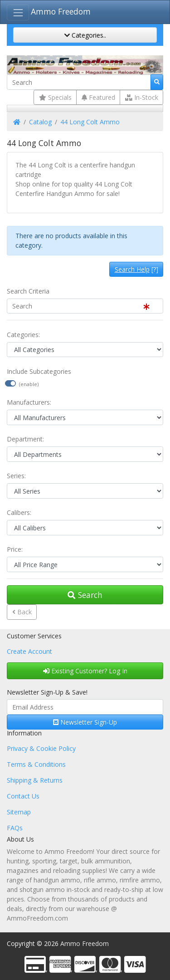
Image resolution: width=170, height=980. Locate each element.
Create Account (29, 651)
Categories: (23, 334)
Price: (15, 549)
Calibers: (19, 512)
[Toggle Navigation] (18, 12)
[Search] (79, 82)
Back (22, 612)
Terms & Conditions (36, 764)
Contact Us (23, 796)
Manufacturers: (29, 402)
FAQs (15, 827)
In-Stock (141, 97)
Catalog (40, 122)
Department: (25, 439)
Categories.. (85, 35)
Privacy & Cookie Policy (41, 748)
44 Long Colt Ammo (90, 122)
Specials (55, 97)
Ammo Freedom (61, 11)
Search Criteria (28, 291)
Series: (16, 475)
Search (85, 594)
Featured (98, 97)
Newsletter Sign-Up (85, 722)
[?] (136, 269)
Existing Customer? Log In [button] (85, 670)
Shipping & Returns (35, 780)
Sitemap (19, 812)
